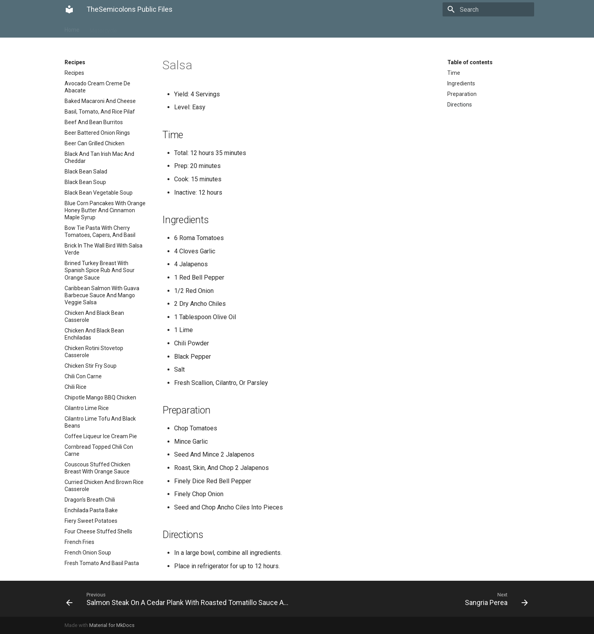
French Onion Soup (88, 552)
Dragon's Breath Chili (90, 500)
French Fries (79, 542)
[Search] (488, 9)
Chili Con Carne (83, 376)
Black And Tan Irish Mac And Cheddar (99, 157)
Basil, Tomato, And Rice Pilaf (100, 111)
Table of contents (470, 62)
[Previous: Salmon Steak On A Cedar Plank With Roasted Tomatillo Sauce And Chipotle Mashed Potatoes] (178, 598)
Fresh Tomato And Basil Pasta (102, 563)
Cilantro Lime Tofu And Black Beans (100, 422)
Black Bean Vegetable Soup (99, 193)
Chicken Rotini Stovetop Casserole (94, 351)
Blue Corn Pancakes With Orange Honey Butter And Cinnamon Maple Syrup (105, 210)
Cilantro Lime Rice (87, 408)
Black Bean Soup (85, 182)
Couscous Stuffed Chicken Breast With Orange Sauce (97, 468)
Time (453, 73)
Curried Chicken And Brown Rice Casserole (104, 485)
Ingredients (461, 83)
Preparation (462, 94)
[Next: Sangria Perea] (415, 598)
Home (72, 28)
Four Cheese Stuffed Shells (98, 531)
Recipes (137, 28)
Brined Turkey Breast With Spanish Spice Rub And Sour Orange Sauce (100, 270)
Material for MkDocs (112, 625)
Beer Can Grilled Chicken (94, 143)
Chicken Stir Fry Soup (91, 366)
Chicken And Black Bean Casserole (94, 316)
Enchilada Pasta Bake (91, 510)
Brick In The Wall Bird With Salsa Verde (103, 249)
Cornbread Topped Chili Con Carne (99, 450)
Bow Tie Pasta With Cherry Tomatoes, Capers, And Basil (100, 231)
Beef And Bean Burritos (94, 122)
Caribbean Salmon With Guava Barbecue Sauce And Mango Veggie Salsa (102, 295)
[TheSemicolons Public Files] (69, 9)
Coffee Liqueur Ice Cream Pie (101, 436)
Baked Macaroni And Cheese (100, 101)
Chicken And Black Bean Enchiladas (94, 334)
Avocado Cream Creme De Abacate (97, 87)
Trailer (165, 28)
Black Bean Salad (86, 171)
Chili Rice (75, 387)
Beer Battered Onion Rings (97, 133)
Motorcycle (103, 28)
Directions (459, 104)
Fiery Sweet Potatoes (91, 521)
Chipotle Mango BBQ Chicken (100, 397)
